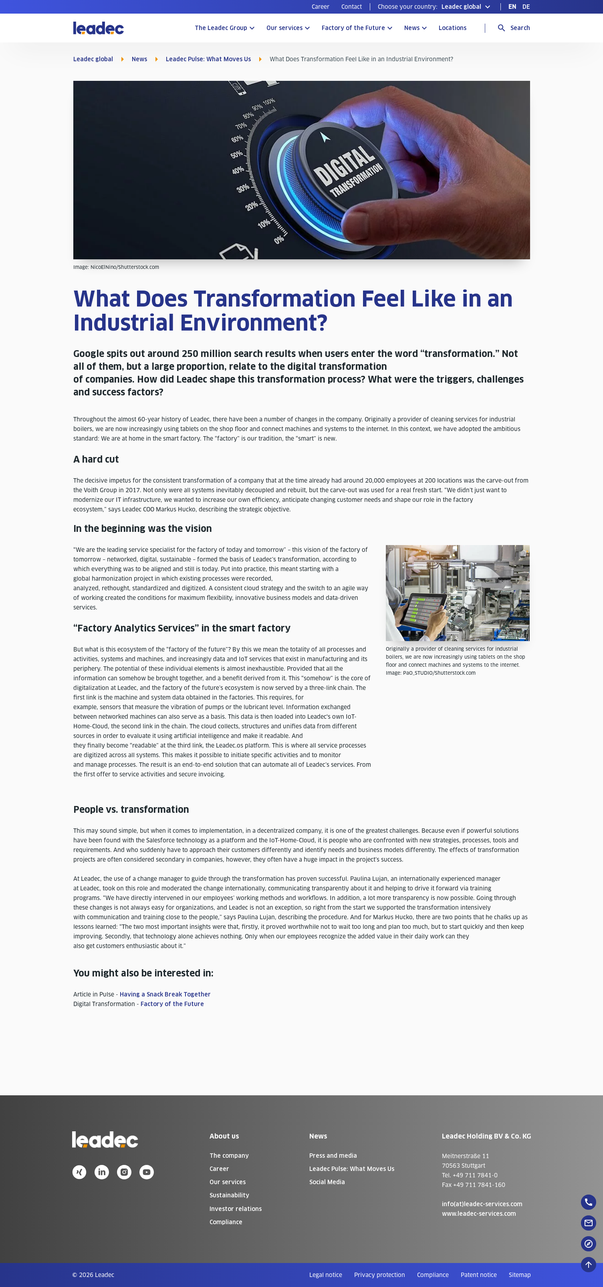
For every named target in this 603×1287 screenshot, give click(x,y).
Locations (452, 28)
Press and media (333, 1156)
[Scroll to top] (588, 1264)
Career (320, 7)
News (411, 28)
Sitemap (520, 1275)
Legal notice (325, 1275)
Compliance (226, 1222)
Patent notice (479, 1275)
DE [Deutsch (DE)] (526, 7)
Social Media (327, 1182)
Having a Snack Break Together (165, 994)
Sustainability (229, 1195)
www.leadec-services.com (479, 1214)
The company (229, 1156)
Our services (284, 28)
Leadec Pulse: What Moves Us (208, 59)
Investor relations (236, 1209)
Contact (351, 7)
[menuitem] (320, 7)
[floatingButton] (588, 1202)
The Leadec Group (221, 28)
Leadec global (93, 59)
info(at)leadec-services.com (482, 1204)
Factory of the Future (353, 28)
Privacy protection (379, 1275)
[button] (435, 7)
